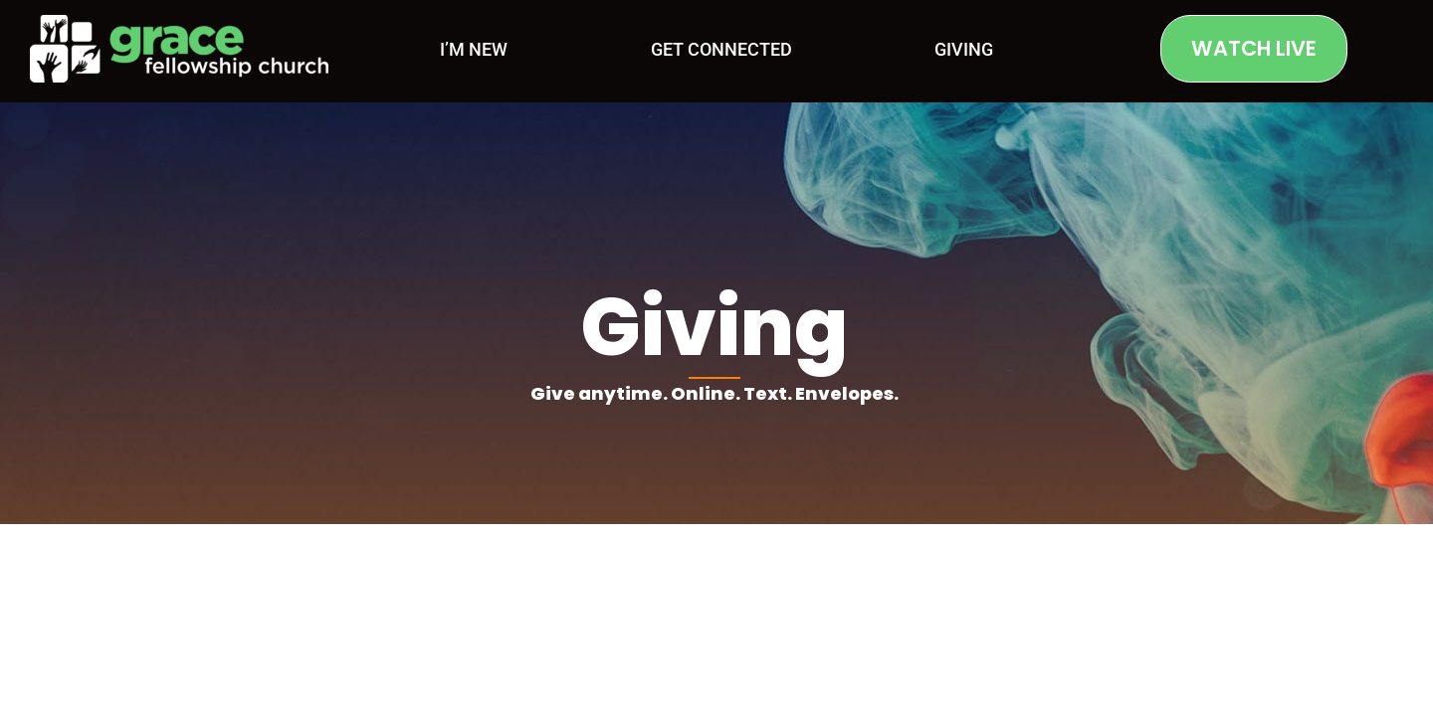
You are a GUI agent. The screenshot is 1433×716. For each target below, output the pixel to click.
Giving (963, 49)
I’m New (474, 49)
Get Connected (721, 49)
